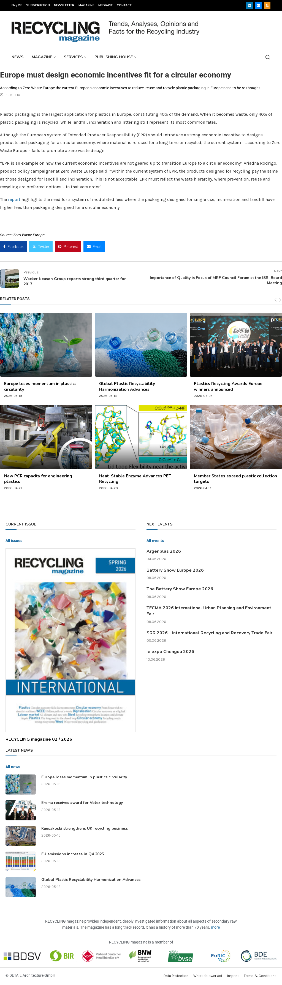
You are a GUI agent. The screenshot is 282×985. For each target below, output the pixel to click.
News (17, 57)
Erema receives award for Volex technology (82, 802)
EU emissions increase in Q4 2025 (72, 854)
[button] (12, 973)
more (215, 927)
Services (73, 57)
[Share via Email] (94, 246)
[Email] (258, 5)
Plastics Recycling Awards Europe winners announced (228, 386)
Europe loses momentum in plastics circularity (84, 777)
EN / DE (17, 5)
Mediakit (105, 5)
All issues (14, 540)
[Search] (267, 57)
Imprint (233, 976)
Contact (124, 5)
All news (13, 767)
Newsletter (64, 5)
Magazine (86, 5)
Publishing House (113, 57)
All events (155, 540)
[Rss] (267, 5)
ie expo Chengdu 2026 (170, 652)
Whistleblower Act (207, 976)
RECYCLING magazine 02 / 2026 (39, 739)
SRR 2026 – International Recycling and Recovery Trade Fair (209, 633)
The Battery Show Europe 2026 (180, 589)
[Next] (280, 300)
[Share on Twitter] (41, 246)
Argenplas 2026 (164, 551)
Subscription (38, 5)
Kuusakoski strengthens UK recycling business (84, 828)
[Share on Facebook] (13, 246)
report (14, 199)
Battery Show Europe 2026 (175, 570)
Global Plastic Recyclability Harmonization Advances (127, 386)
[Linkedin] (249, 5)
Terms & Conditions (260, 976)
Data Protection (176, 976)
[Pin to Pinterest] (68, 246)
